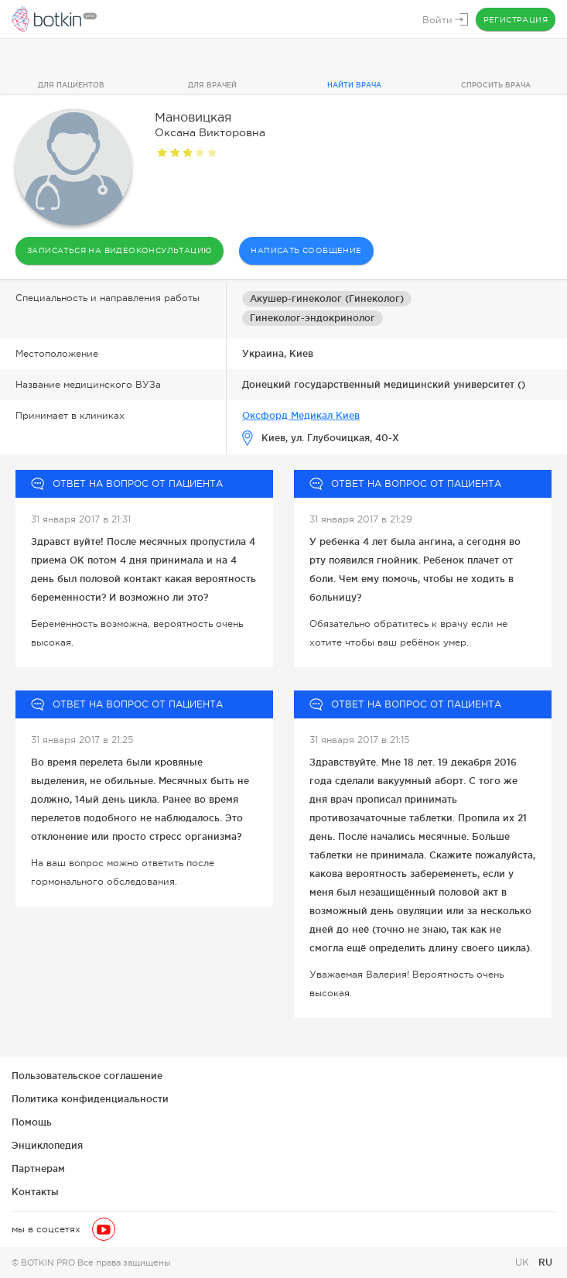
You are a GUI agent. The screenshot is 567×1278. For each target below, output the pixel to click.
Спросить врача (496, 85)
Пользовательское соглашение (87, 1076)
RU (545, 1262)
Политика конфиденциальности (90, 1099)
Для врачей (212, 85)
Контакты (35, 1192)
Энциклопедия (47, 1145)
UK (523, 1262)
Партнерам (38, 1168)
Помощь (32, 1122)
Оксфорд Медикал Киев (301, 415)
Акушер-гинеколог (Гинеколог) (327, 298)
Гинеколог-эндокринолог (312, 318)
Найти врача (354, 85)
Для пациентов (71, 85)
